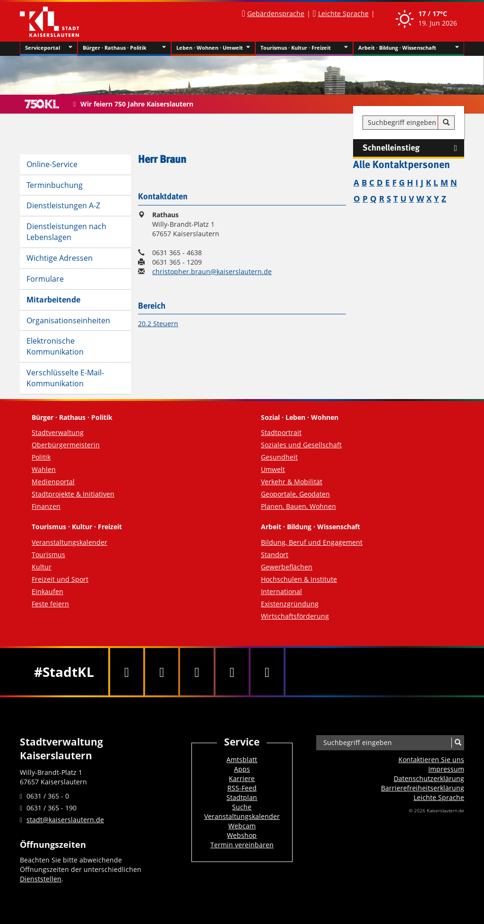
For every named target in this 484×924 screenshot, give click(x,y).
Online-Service (52, 164)
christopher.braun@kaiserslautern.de (212, 271)
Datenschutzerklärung (429, 778)
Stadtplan (241, 797)
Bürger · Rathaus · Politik (124, 48)
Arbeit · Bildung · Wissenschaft (408, 48)
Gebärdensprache (275, 13)
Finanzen (46, 506)
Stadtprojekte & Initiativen (73, 493)
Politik (41, 457)
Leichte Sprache (343, 13)
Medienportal (53, 481)
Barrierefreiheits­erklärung (422, 787)
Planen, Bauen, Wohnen (298, 506)
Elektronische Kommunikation (55, 346)
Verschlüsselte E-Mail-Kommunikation (65, 378)
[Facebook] (126, 671)
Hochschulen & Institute (299, 579)
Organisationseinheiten (68, 320)
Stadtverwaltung (58, 432)
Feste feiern (50, 603)
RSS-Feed (242, 787)
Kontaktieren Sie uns (431, 759)
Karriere (242, 778)
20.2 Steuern (158, 323)
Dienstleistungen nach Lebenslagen (66, 231)
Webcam (242, 825)
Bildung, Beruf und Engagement (312, 542)
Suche (241, 806)
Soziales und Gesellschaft (301, 444)
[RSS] (267, 671)
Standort (274, 554)
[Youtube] (196, 671)
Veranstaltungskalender (69, 542)
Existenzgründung (290, 603)
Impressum (446, 768)
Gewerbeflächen (286, 566)
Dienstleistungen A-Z (63, 205)
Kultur (42, 566)
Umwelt (273, 469)
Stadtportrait (281, 432)
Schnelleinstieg (413, 148)
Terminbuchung (54, 185)
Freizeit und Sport (60, 579)
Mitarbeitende (53, 299)
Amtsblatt (241, 759)
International (281, 591)
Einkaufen (47, 591)
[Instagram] (232, 671)
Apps (242, 768)
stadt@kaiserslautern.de (65, 819)
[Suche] (446, 122)
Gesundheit (279, 457)
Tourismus (48, 554)
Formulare (45, 279)
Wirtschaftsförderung (295, 616)
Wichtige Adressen (59, 258)
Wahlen (44, 469)
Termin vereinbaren (242, 844)
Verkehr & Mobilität (291, 481)
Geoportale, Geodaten (295, 493)
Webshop (242, 835)
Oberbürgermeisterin (66, 444)
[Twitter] (161, 671)
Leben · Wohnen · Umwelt (213, 48)
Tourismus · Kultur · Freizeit (304, 48)
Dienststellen (40, 878)
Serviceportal (48, 48)
